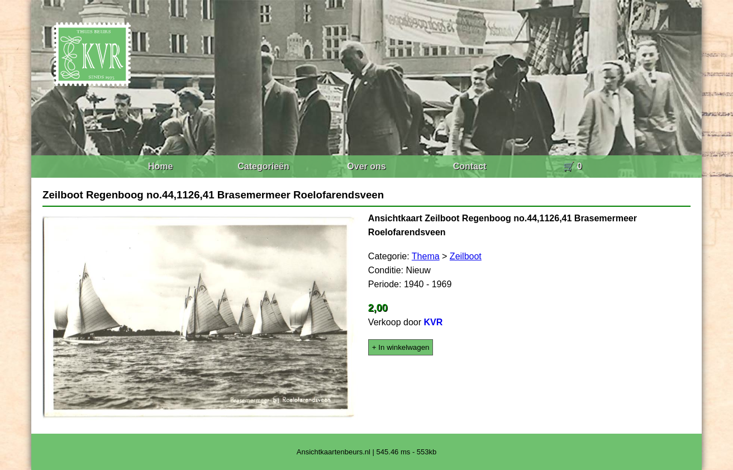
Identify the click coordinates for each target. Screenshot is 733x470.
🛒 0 (572, 166)
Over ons (366, 166)
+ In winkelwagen (401, 347)
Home (160, 166)
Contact (470, 166)
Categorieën (263, 166)
